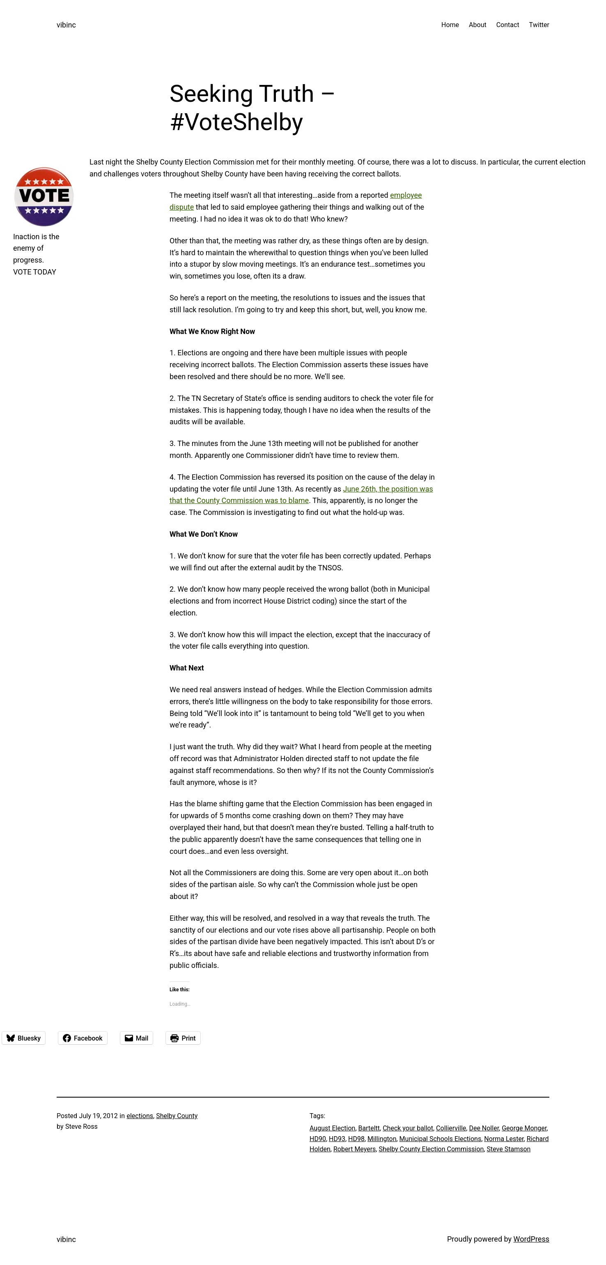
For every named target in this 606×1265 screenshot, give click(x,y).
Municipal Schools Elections (440, 1139)
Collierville (451, 1128)
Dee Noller (484, 1128)
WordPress (531, 1239)
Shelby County (176, 1116)
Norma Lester (503, 1139)
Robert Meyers (354, 1149)
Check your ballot (408, 1128)
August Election (332, 1128)
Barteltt (369, 1128)
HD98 (356, 1139)
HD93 (337, 1139)
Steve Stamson (508, 1149)
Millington (381, 1139)
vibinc (66, 25)
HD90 (318, 1139)
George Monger (524, 1128)
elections (139, 1116)
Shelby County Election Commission (431, 1149)
